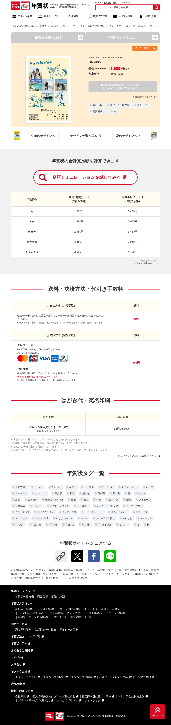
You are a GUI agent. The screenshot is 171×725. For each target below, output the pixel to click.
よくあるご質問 (20, 650)
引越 (98, 499)
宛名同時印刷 (23, 629)
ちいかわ (127, 518)
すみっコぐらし (119, 512)
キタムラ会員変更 (53, 676)
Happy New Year (54, 499)
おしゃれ (97, 105)
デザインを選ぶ (26, 16)
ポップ (149, 487)
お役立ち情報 (125, 16)
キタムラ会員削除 (82, 676)
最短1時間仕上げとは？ (145, 97)
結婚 (73, 499)
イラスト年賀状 (46, 609)
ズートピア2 (41, 518)
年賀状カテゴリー (21, 603)
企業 (128, 499)
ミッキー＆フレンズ (107, 506)
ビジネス (113, 499)
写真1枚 (37, 524)
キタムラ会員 (19, 671)
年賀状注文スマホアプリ (26, 636)
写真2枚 (53, 524)
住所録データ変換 (45, 629)
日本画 (101, 493)
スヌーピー (143, 105)
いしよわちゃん (64, 518)
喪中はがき (60, 617)
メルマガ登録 (143, 676)
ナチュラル (21, 493)
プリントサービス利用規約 (34, 700)
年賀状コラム (19, 643)
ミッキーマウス (134, 506)
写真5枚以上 (99, 111)
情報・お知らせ (20, 690)
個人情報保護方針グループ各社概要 (53, 696)
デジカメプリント (67, 700)
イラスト (37, 506)
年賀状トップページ (23, 591)
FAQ (97, 3)
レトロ (141, 493)
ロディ (84, 518)
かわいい (56, 487)
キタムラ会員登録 (26, 676)
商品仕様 (42, 596)
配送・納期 (58, 596)
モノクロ (124, 524)
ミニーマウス (22, 512)
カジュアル (41, 493)
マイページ (126, 3)
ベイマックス (69, 512)
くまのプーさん (45, 512)
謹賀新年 (32, 499)
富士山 (116, 493)
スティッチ (21, 518)
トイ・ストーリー (93, 512)
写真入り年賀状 (24, 609)
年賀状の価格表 (24, 596)
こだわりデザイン (59, 506)
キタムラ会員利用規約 (131, 696)
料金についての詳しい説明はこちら (137, 456)
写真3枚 (69, 524)
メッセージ (145, 499)
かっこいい (108, 487)
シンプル (89, 487)
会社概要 (20, 696)
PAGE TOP (157, 715)
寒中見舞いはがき (81, 617)
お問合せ (16, 664)
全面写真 (20, 506)
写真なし (20, 524)
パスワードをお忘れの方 (113, 676)
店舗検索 (16, 683)
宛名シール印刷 (68, 629)
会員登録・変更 (110, 3)
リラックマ (142, 512)
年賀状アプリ (100, 16)
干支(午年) (20, 487)
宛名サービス (51, 16)
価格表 (74, 16)
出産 (86, 499)
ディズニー (83, 506)
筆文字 (58, 493)
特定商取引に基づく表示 (96, 696)
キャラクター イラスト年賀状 (84, 613)
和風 (72, 493)
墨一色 (86, 493)
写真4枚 (86, 524)
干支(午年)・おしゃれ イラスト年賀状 (40, 613)
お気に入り (150, 16)
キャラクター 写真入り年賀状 (102, 609)
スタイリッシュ (129, 487)
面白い (72, 487)
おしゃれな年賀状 (70, 609)
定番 (17, 499)
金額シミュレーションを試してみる (82, 177)
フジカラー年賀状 (119, 105)
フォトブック (92, 700)
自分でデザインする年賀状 (34, 617)
